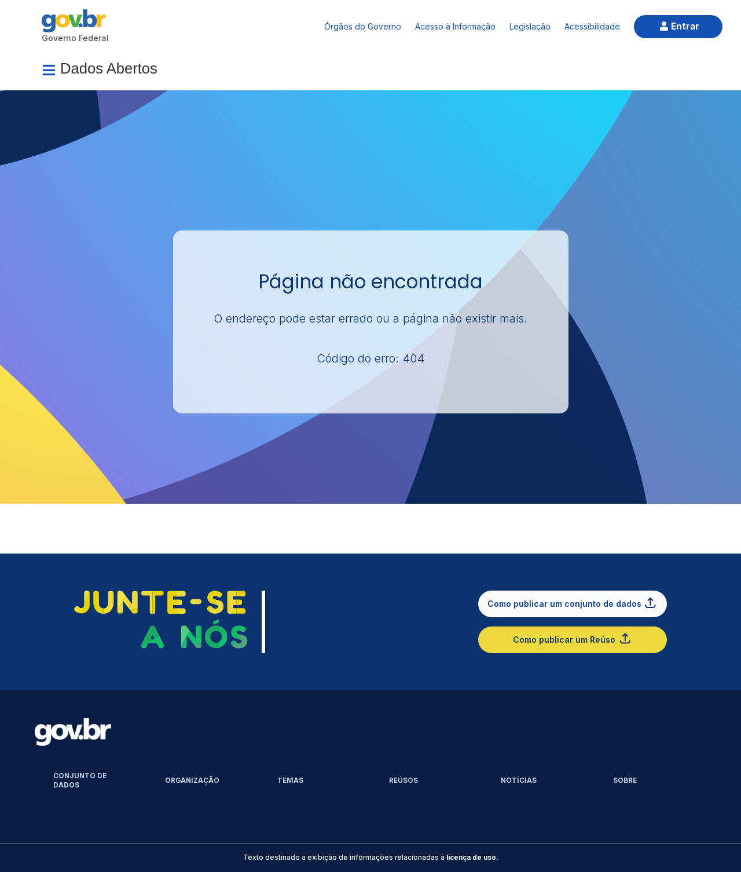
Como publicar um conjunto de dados (572, 602)
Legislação (530, 26)
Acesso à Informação (455, 26)
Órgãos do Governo (362, 26)
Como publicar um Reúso (572, 638)
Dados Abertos (108, 68)
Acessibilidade (592, 26)
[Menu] (48, 70)
